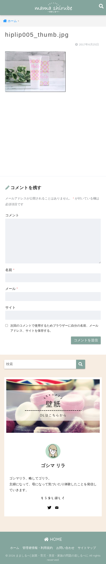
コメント (12, 215)
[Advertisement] (53, 138)
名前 (9, 270)
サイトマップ (87, 547)
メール (11, 289)
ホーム (14, 547)
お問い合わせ (65, 547)
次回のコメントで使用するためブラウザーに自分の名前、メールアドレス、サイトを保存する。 (54, 328)
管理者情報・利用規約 (37, 547)
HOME (53, 539)
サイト (10, 307)
